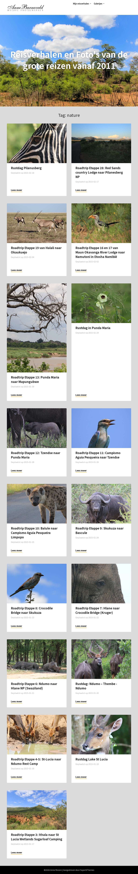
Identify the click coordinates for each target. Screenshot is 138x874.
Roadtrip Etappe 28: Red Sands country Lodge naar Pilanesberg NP (99, 172)
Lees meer (16, 190)
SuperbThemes (87, 870)
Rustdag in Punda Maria (92, 328)
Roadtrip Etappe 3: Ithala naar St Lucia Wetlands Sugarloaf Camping (36, 836)
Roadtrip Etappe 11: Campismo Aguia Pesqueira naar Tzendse (97, 455)
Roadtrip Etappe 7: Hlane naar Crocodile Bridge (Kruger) (97, 610)
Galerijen (98, 3)
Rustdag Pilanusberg (26, 168)
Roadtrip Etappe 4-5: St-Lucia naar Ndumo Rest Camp (36, 761)
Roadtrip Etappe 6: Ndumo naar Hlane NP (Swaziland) (34, 685)
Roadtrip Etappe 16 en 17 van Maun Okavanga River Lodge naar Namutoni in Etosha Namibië (100, 252)
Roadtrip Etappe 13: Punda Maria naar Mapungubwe (35, 379)
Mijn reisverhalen (81, 3)
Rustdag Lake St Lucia (91, 759)
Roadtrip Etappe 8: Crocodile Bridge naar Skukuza (32, 610)
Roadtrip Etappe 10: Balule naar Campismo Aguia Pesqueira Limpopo (34, 532)
